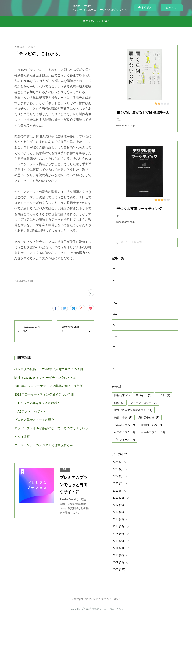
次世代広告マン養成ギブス (133, 438)
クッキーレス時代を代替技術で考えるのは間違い (142, 370)
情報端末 (122, 423)
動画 (119, 430)
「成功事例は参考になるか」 (130, 381)
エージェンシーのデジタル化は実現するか (43, 445)
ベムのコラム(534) (23, 281)
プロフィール (124, 467)
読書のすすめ (151, 453)
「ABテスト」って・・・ (31, 411)
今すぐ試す (145, 7)
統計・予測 (123, 445)
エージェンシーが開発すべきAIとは (134, 305)
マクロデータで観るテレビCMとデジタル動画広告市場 (145, 316)
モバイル (143, 423)
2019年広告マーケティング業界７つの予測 (43, 394)
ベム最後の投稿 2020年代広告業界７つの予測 (48, 369)
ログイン (171, 7)
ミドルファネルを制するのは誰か (37, 403)
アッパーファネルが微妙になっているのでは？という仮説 (54, 428)
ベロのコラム (124, 453)
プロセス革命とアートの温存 (34, 420)
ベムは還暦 (22, 437)
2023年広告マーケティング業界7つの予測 (137, 343)
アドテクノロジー (143, 430)
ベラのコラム (124, 460)
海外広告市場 (148, 445)
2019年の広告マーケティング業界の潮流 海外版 (48, 386)
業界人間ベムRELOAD (96, 21)
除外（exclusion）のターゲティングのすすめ (45, 377)
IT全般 (163, 423)
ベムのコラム (153, 460)
